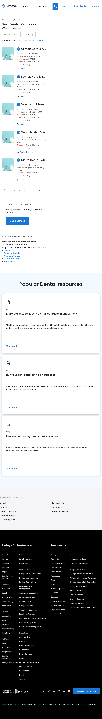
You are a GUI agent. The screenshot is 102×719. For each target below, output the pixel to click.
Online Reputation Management (27, 587)
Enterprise (23, 563)
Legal (21, 658)
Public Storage (25, 666)
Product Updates (58, 588)
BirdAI (4, 643)
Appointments (8, 597)
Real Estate (24, 671)
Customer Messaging (28, 593)
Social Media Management (30, 627)
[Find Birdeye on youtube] (64, 691)
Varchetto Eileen (32, 104)
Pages (4, 572)
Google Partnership (7, 657)
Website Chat (25, 601)
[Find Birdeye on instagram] (59, 691)
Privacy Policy (26, 704)
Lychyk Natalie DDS (34, 76)
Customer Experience (28, 622)
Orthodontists (58, 507)
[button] (4, 190)
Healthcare (24, 650)
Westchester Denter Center (34, 132)
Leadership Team (58, 563)
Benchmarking (8, 628)
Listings (5, 559)
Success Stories (58, 597)
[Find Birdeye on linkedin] (54, 691)
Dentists (29, 152)
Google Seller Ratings (7, 577)
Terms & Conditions (10, 704)
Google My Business (28, 610)
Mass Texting (7, 601)
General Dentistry (8, 511)
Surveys (5, 620)
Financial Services (26, 645)
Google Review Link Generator (83, 582)
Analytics (6, 647)
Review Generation (27, 582)
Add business (17, 221)
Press (53, 584)
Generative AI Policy (70, 704)
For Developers (76, 595)
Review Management (28, 578)
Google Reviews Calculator (81, 573)
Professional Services (79, 563)
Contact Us (56, 614)
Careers (54, 593)
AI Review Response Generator (83, 578)
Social (4, 593)
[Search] (55, 6)
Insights (5, 624)
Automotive (24, 637)
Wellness (23, 679)
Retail (21, 675)
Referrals (5, 567)
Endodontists (10, 261)
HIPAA (51, 704)
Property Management (29, 662)
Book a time (56, 572)
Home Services (25, 654)
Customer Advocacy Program (83, 607)
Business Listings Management (33, 618)
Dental (23, 69)
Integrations (7, 652)
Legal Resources (58, 609)
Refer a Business (77, 603)
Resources (55, 576)
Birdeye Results (57, 605)
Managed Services (78, 559)
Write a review (70, 6)
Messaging (6, 616)
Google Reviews (26, 605)
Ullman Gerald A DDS (34, 49)
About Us (55, 559)
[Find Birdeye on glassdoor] (69, 691)
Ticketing (6, 633)
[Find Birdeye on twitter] (49, 691)
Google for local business (30, 573)
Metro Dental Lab (33, 160)
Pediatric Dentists (12, 253)
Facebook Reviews (27, 614)
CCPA (57, 704)
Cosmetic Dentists (12, 256)
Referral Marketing (27, 597)
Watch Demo (56, 567)
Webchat (6, 589)
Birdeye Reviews (58, 601)
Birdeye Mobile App (10, 662)
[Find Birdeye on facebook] (44, 691)
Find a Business (76, 590)
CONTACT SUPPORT (86, 691)
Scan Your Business (78, 586)
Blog (53, 580)
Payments (6, 605)
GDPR (44, 704)
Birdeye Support (77, 599)
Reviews (5, 563)
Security (37, 704)
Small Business (25, 559)
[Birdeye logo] (10, 6)
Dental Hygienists (12, 258)
